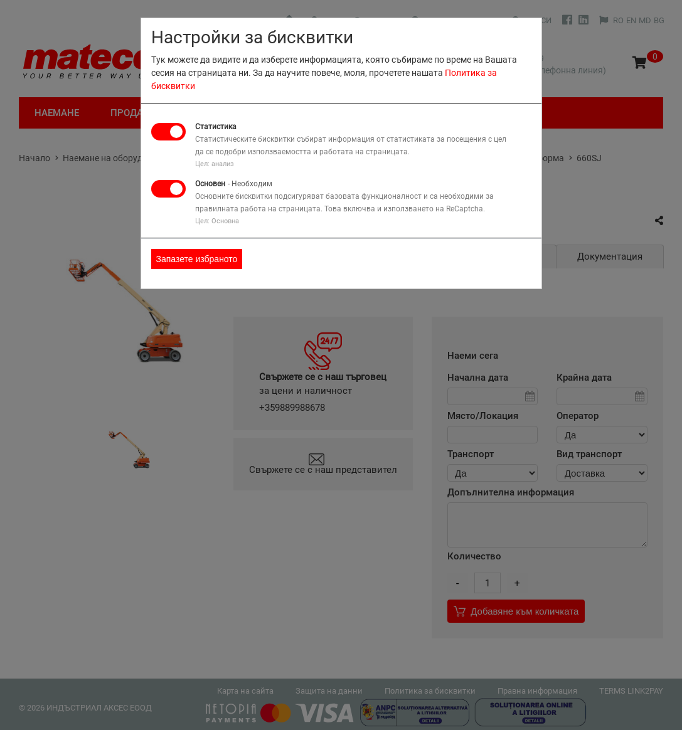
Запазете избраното (197, 259)
